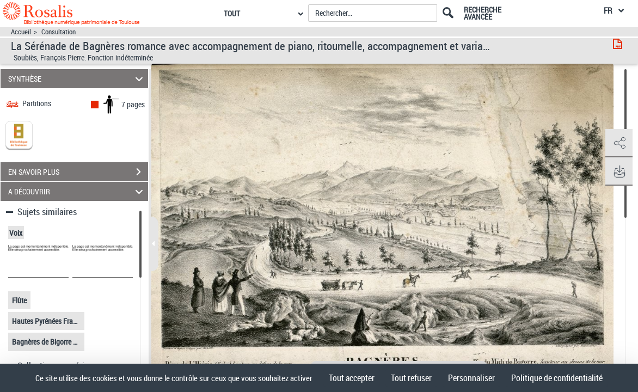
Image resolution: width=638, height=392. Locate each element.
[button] (619, 143)
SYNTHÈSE (77, 78)
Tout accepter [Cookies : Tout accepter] (352, 378)
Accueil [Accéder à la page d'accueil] (21, 31)
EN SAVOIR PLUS (78, 172)
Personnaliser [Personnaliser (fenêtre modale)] (471, 378)
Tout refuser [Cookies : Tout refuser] (411, 378)
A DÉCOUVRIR (77, 191)
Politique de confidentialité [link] (557, 378)
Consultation (58, 31)
